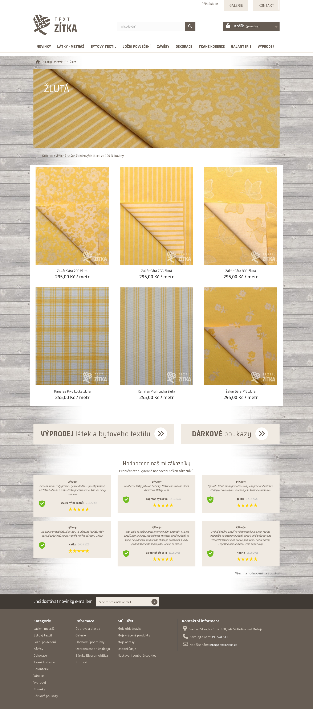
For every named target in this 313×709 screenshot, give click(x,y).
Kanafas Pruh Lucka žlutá (156, 391)
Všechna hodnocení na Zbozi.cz (257, 573)
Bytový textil (103, 46)
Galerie (81, 635)
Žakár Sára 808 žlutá (240, 271)
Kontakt (82, 662)
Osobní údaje (127, 649)
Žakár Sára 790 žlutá (72, 271)
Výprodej (266, 46)
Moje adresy (126, 642)
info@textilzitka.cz (223, 645)
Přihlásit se (210, 3)
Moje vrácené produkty (134, 635)
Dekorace (184, 46)
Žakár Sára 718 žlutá (241, 391)
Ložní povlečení (137, 46)
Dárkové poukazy (45, 696)
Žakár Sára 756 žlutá (156, 271)
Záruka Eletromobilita (92, 655)
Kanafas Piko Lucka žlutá (72, 391)
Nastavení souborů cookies (137, 655)
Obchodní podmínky (90, 642)
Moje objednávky (129, 628)
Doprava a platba (88, 628)
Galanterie (241, 46)
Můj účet (126, 620)
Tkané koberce (212, 46)
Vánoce (38, 675)
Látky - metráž (70, 46)
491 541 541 (220, 637)
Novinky (44, 46)
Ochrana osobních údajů (93, 649)
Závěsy (163, 46)
